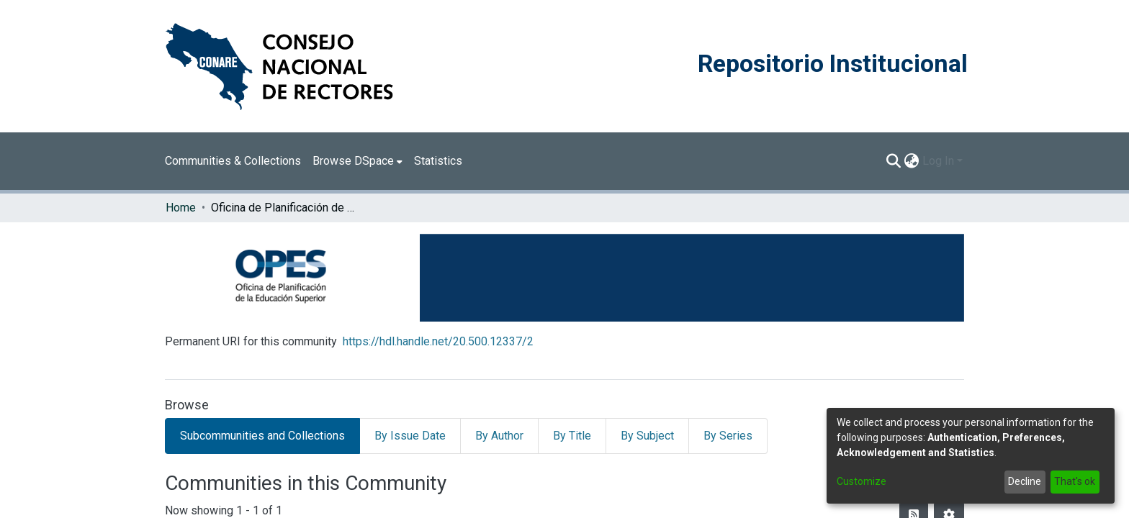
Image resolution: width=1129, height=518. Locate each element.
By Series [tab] (727, 435)
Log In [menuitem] (938, 161)
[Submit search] (894, 161)
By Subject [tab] (647, 435)
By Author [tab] (499, 435)
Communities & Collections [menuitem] (233, 161)
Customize (861, 481)
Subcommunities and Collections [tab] (262, 435)
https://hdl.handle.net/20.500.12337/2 (438, 341)
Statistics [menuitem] (438, 161)
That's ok (1074, 481)
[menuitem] (357, 161)
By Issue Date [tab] (410, 435)
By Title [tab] (572, 435)
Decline (1024, 481)
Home (181, 207)
